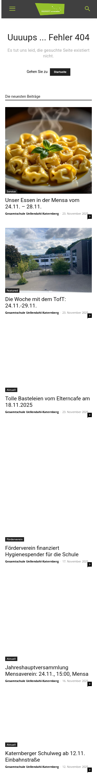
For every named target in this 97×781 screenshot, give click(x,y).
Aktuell (11, 390)
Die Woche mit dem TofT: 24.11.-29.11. (35, 302)
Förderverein (15, 539)
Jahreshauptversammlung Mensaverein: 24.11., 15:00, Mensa (46, 670)
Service (11, 191)
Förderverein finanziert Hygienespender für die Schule (42, 551)
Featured (12, 290)
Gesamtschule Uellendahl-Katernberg (32, 213)
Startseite (60, 72)
